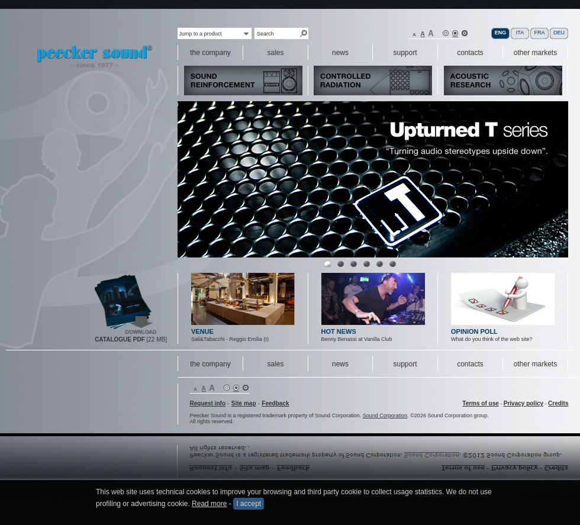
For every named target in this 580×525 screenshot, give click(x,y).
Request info (208, 403)
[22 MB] (131, 339)
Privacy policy (523, 403)
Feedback (275, 403)
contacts (470, 364)
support (405, 364)
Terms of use (480, 403)
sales (275, 364)
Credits (558, 403)
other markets (535, 364)
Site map (243, 403)
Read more (209, 504)
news (340, 364)
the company (210, 364)
